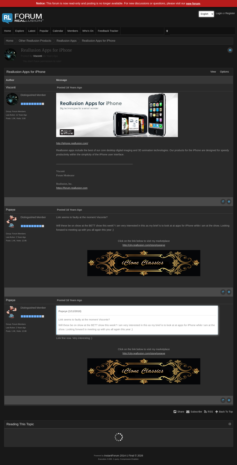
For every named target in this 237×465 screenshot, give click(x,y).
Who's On (88, 31)
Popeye (10, 209)
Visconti (37, 56)
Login (219, 13)
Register (230, 13)
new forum (193, 3)
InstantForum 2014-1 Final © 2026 (123, 455)
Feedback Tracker (108, 31)
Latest (31, 31)
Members (72, 31)
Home (7, 31)
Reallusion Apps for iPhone (98, 40)
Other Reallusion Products (35, 40)
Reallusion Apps (67, 40)
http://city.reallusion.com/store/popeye (144, 245)
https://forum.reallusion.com (71, 188)
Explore (19, 31)
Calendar (58, 31)
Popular (44, 31)
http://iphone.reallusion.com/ (72, 143)
